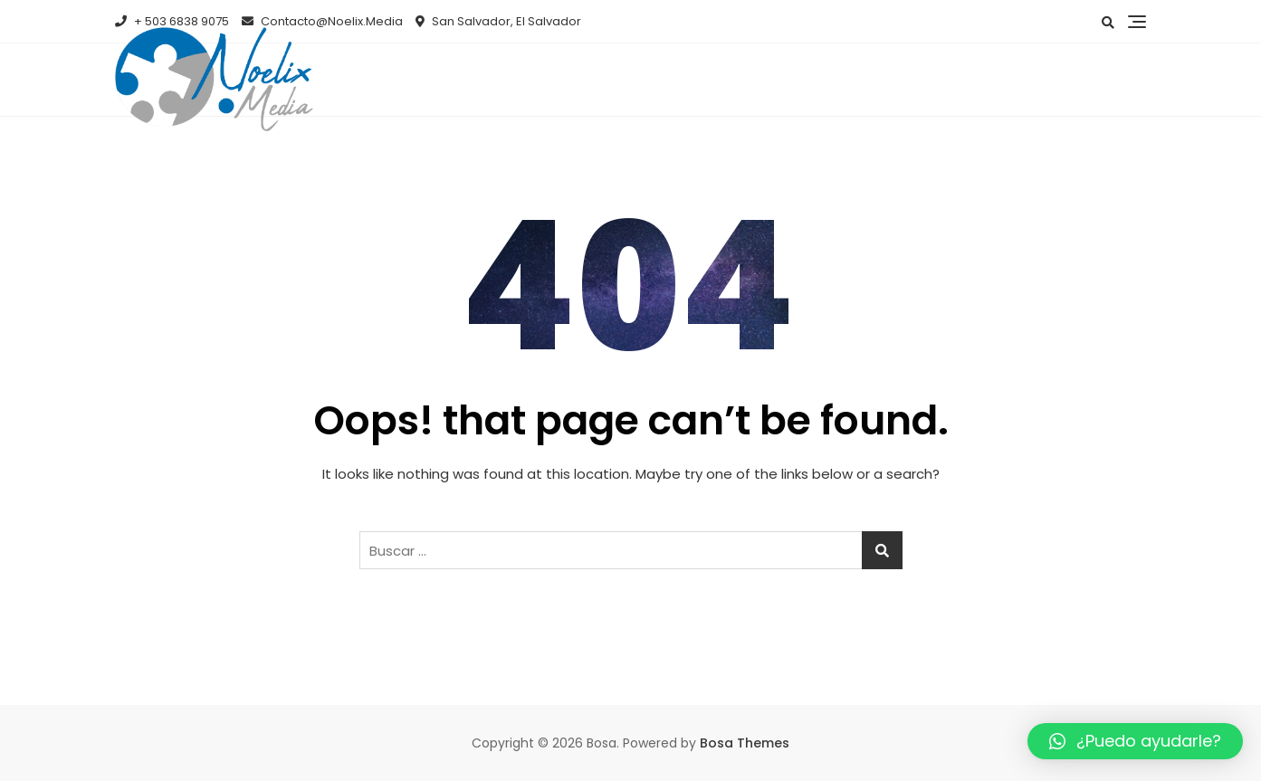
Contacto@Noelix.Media (322, 21)
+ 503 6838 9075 (172, 21)
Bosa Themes (744, 743)
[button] (1135, 741)
